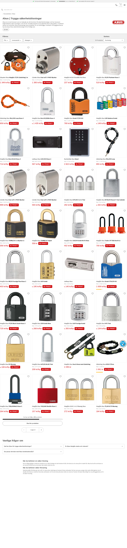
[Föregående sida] (104, 419)
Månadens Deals (85, 14)
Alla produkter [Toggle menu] (9, 14)
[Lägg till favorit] (29, 54)
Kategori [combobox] (28, 47)
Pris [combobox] (6, 47)
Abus (13, 18)
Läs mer (7, 35)
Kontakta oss (43, 14)
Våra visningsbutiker (58, 14)
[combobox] (113, 419)
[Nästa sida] (122, 419)
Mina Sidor (112, 7)
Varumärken (7, 18)
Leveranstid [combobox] (16, 47)
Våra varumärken (73, 14)
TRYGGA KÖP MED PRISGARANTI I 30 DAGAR (45, 1)
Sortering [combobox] (114, 47)
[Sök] (83, 7)
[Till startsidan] (15, 7)
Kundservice (105, 7)
